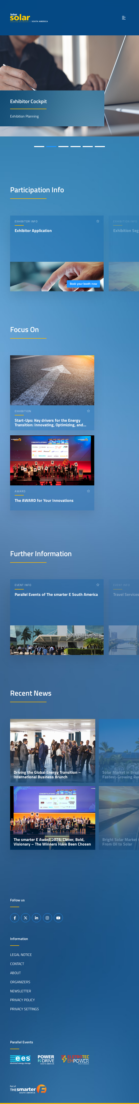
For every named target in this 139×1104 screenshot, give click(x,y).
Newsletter (20, 991)
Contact (17, 964)
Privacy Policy (22, 1000)
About (15, 973)
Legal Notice (21, 954)
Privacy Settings (24, 1009)
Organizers (20, 982)
